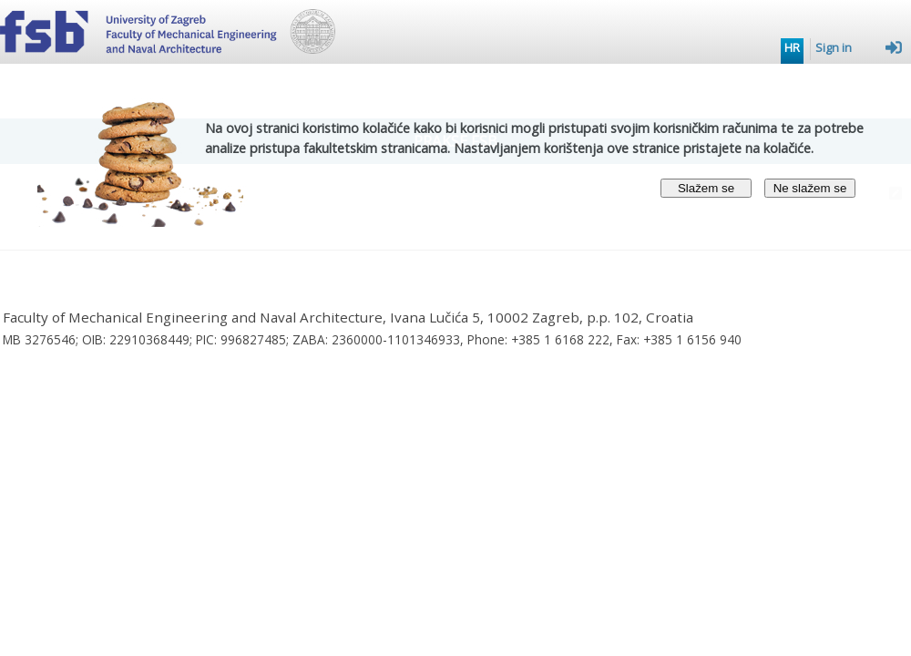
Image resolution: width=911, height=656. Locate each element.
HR (792, 47)
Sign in (858, 47)
